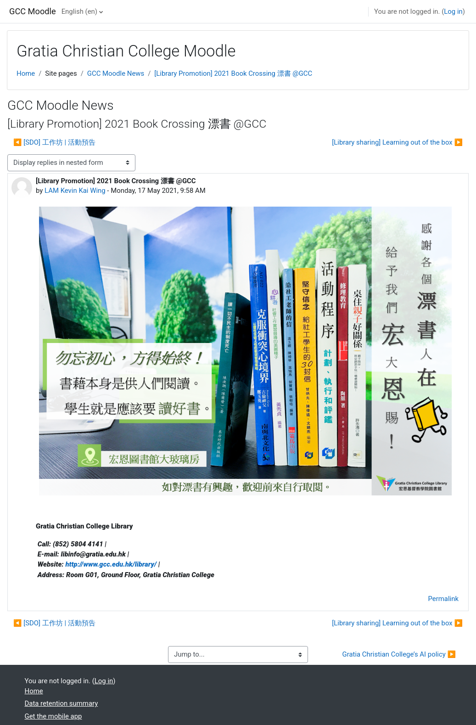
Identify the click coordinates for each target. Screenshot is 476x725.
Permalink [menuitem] (443, 599)
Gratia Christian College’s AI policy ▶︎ (399, 654)
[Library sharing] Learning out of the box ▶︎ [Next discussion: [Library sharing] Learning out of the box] (397, 142)
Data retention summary (61, 703)
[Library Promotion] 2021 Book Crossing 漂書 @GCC (233, 73)
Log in (453, 11)
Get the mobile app (53, 716)
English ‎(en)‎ (79, 11)
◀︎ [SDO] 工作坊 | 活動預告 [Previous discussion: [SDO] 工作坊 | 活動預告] (54, 142)
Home (26, 73)
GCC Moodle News (115, 73)
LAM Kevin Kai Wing (75, 190)
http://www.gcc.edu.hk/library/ (111, 564)
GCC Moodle (32, 11)
